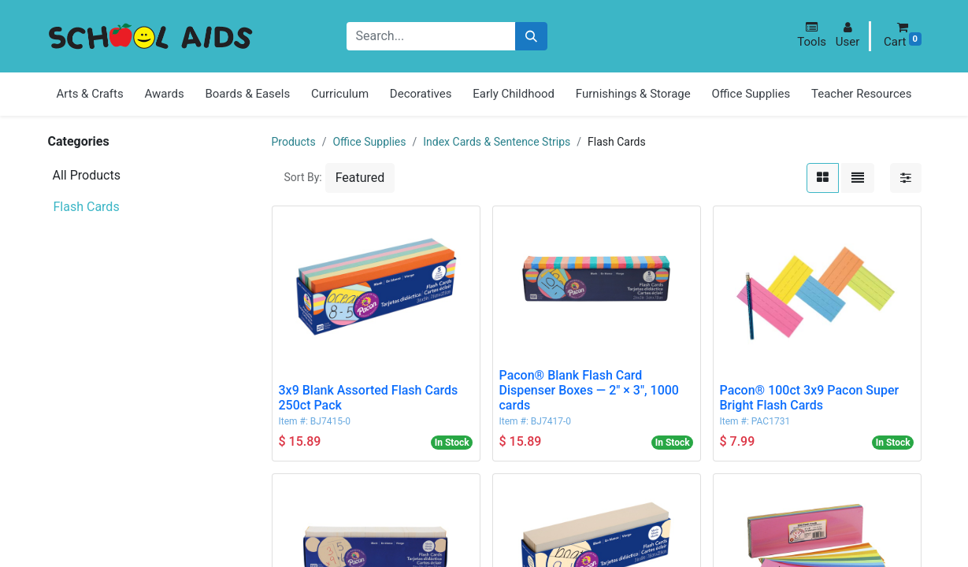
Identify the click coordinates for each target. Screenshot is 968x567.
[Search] (531, 36)
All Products (87, 175)
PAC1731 (770, 421)
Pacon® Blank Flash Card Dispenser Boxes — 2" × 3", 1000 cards (589, 390)
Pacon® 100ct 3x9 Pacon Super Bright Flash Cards (809, 398)
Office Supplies (369, 141)
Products (294, 141)
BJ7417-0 (551, 421)
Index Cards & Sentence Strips (496, 141)
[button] (811, 35)
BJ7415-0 (330, 421)
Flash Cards (87, 206)
